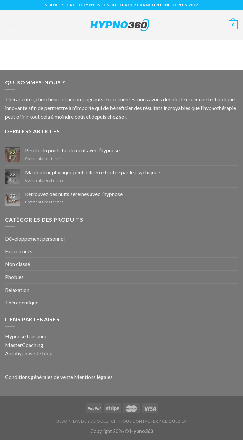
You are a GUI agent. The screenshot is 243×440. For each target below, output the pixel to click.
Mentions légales (93, 377)
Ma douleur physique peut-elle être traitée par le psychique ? (93, 172)
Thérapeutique (21, 302)
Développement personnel (35, 238)
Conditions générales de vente (39, 377)
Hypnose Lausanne (26, 336)
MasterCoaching (24, 345)
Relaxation (17, 290)
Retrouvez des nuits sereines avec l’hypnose (74, 194)
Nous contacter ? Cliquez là (153, 421)
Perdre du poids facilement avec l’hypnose (72, 150)
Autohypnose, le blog (29, 353)
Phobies (14, 277)
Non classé (17, 264)
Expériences (18, 251)
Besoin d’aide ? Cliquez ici (85, 421)
